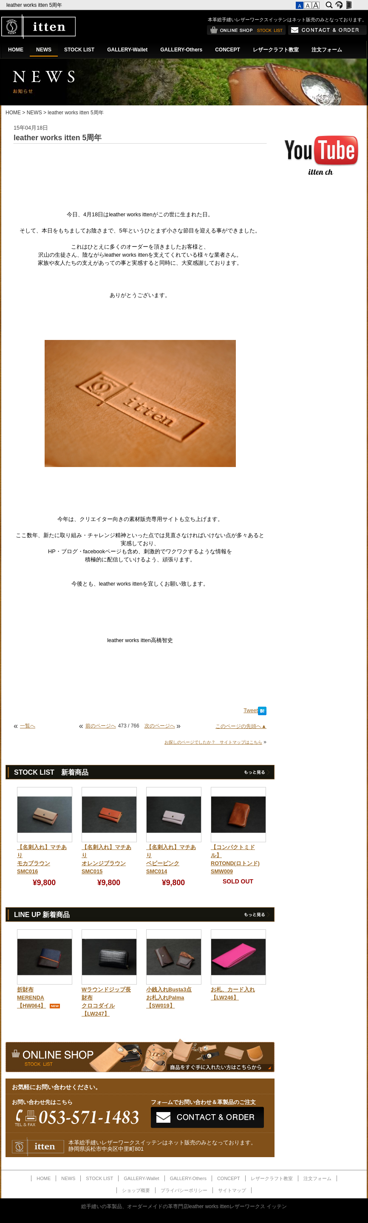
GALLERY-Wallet (127, 50)
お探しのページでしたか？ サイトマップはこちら (213, 742)
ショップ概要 (136, 1190)
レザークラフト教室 (276, 50)
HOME (15, 50)
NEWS (43, 50)
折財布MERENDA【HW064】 (31, 998)
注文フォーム (326, 50)
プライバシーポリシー (184, 1190)
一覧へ (27, 726)
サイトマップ (232, 1190)
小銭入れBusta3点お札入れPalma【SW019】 (169, 998)
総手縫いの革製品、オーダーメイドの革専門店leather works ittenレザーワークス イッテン (184, 1206)
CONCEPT (227, 50)
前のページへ (100, 726)
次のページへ (159, 726)
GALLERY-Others (181, 50)
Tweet (250, 710)
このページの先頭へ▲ (240, 726)
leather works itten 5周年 (35, 5)
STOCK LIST (79, 50)
